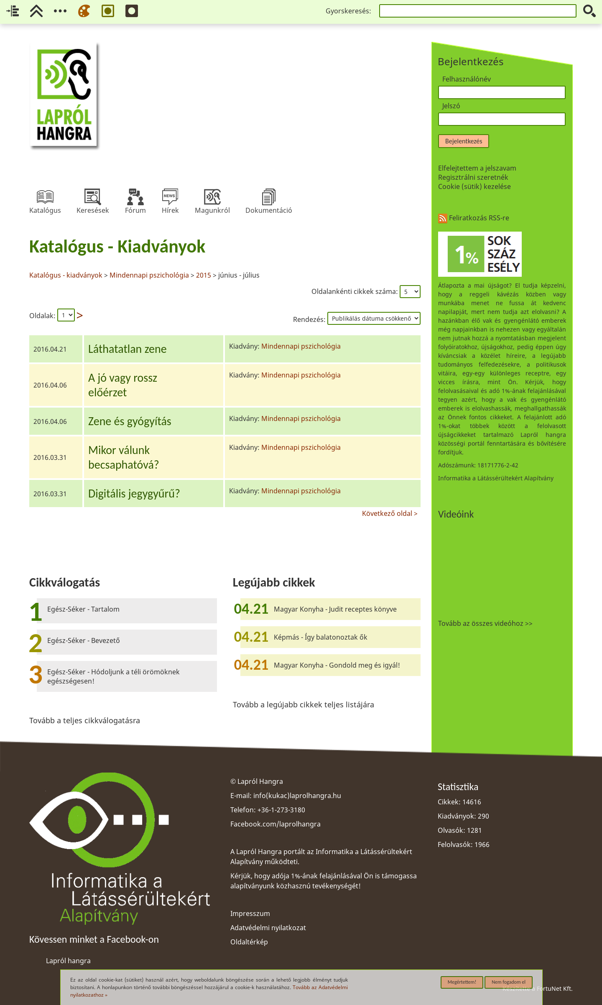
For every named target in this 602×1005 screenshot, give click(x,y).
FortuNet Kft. (555, 988)
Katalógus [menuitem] (45, 197)
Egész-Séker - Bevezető (83, 640)
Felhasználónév (466, 79)
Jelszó (451, 105)
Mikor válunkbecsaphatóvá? (123, 457)
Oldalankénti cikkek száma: (355, 291)
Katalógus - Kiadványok (117, 246)
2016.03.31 (50, 457)
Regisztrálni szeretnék (473, 177)
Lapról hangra (68, 960)
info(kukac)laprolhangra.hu (297, 795)
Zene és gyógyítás (129, 421)
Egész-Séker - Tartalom (83, 609)
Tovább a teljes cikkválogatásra (84, 720)
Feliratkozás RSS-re (473, 217)
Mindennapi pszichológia (149, 275)
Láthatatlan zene (127, 349)
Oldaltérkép (249, 941)
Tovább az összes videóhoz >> (485, 623)
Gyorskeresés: (348, 10)
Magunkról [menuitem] (212, 197)
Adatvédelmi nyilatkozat (268, 927)
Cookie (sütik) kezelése (474, 186)
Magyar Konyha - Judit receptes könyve (335, 609)
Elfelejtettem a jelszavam (477, 168)
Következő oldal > (390, 512)
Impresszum (250, 913)
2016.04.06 (50, 385)
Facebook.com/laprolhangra (275, 824)
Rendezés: (310, 319)
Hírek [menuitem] (170, 197)
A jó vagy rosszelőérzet (122, 385)
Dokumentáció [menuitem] (268, 197)
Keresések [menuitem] (93, 197)
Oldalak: (42, 315)
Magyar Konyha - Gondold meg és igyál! (337, 665)
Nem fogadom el (508, 982)
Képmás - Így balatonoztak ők (320, 637)
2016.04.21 (50, 349)
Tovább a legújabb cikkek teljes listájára (303, 704)
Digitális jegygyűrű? (134, 493)
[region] (225, 375)
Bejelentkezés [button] (463, 141)
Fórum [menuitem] (135, 197)
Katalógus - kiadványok (66, 275)
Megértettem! (462, 982)
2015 (203, 275)
